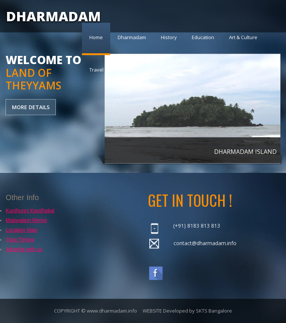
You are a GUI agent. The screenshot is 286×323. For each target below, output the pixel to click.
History (169, 37)
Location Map (21, 230)
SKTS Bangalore (214, 310)
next (269, 99)
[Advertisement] (52, 165)
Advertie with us (24, 249)
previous (116, 99)
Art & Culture (243, 37)
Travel (96, 69)
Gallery (156, 69)
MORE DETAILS (31, 107)
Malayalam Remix (26, 220)
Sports (125, 69)
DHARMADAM (53, 16)
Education (203, 37)
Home (96, 37)
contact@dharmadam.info (205, 243)
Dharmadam (132, 37)
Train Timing (20, 240)
